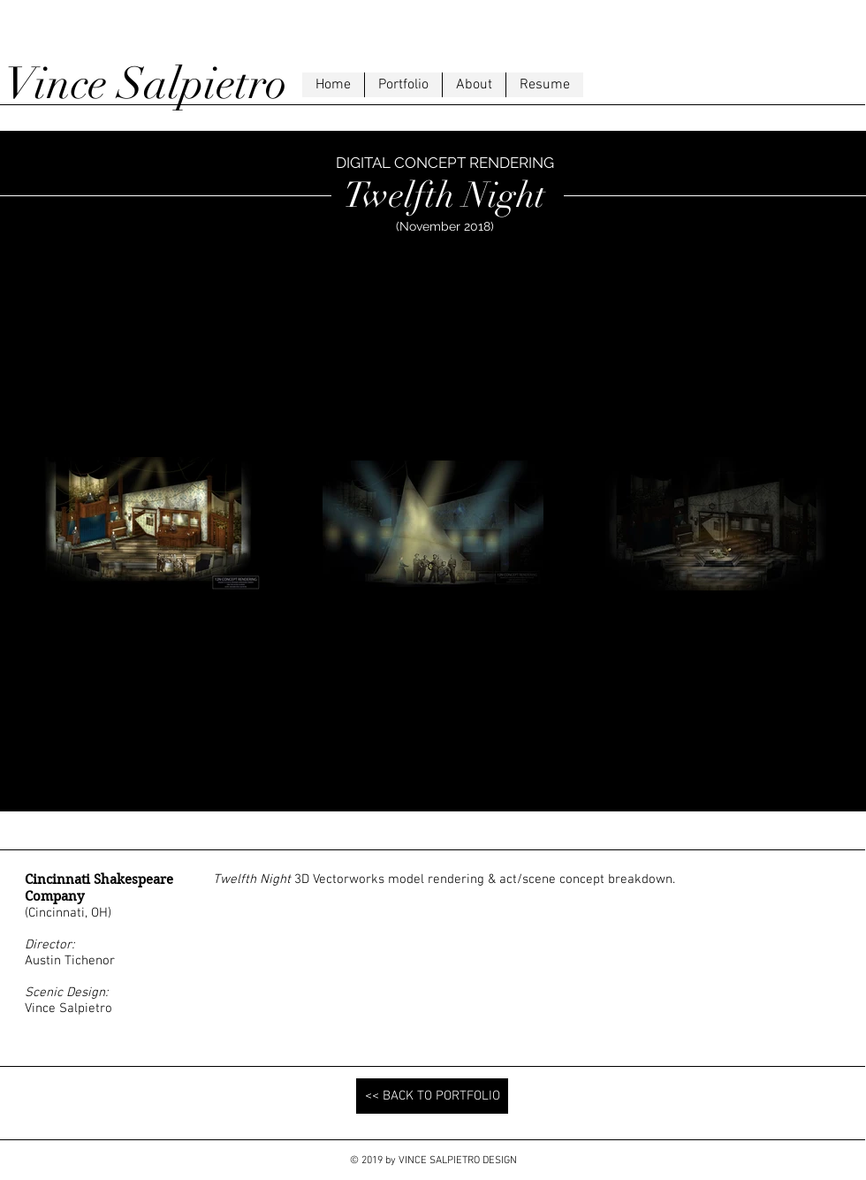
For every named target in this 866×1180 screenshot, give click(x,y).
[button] (403, 84)
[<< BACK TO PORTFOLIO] (432, 1096)
